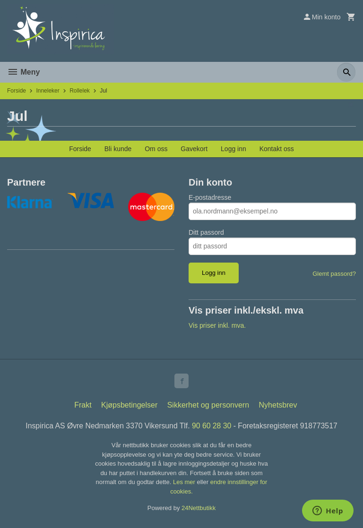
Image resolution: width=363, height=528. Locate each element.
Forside (16, 90)
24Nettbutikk (199, 508)
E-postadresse (210, 197)
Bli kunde (118, 149)
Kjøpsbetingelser (129, 405)
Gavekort (194, 149)
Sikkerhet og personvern (208, 405)
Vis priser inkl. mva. (217, 325)
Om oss (156, 149)
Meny (23, 72)
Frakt (82, 405)
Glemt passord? (334, 273)
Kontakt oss (276, 149)
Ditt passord (206, 232)
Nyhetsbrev (278, 405)
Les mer (185, 482)
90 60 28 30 (212, 426)
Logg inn (233, 149)
